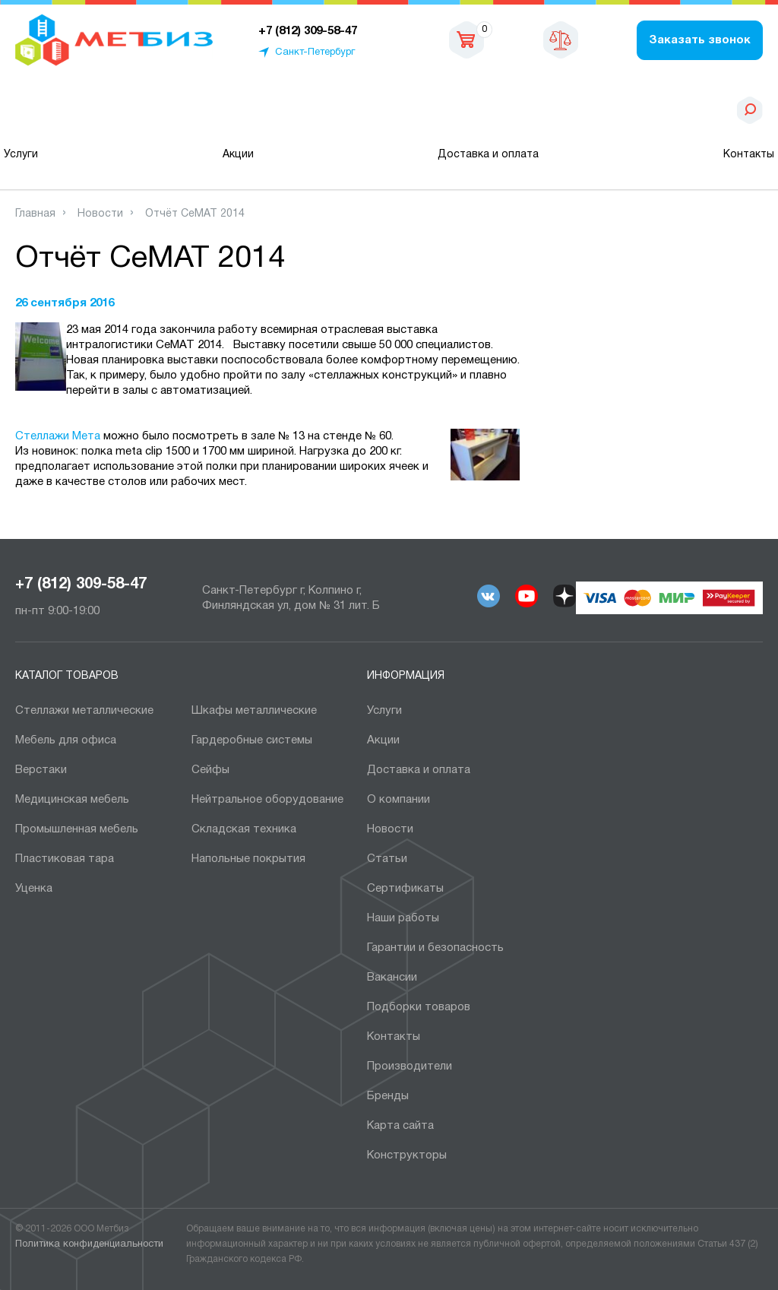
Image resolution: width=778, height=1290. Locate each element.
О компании (398, 799)
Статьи (387, 859)
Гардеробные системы (251, 740)
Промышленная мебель (76, 829)
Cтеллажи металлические (84, 710)
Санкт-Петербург (315, 52)
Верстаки (41, 770)
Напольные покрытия (248, 859)
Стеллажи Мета (57, 436)
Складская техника (243, 829)
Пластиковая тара (64, 859)
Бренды (388, 1096)
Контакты (748, 155)
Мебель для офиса (65, 740)
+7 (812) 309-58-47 (81, 584)
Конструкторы (407, 1155)
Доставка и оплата (488, 155)
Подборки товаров (418, 1007)
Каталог (93, 110)
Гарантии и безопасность (435, 948)
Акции (238, 155)
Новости (390, 829)
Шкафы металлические (254, 710)
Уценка (33, 888)
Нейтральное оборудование (267, 799)
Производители (409, 1066)
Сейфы (210, 770)
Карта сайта (400, 1125)
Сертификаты (405, 888)
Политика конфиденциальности (89, 1244)
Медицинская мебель (72, 799)
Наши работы (403, 918)
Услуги (21, 155)
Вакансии (392, 977)
